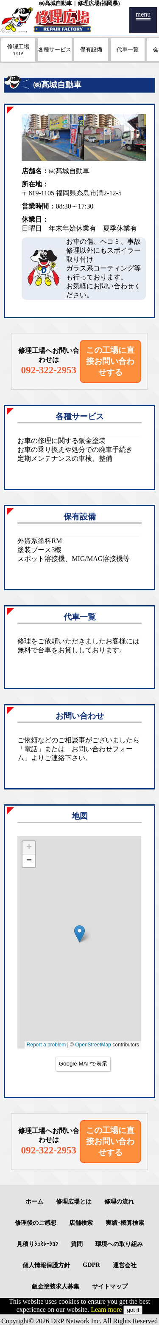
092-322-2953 (49, 369)
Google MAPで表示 (83, 1063)
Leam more (106, 1309)
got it (133, 1310)
